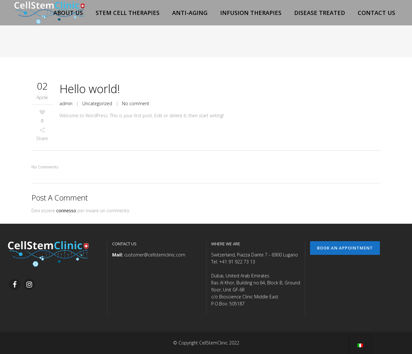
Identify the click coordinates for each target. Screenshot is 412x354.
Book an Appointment (345, 248)
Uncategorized (97, 103)
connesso (66, 211)
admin (65, 103)
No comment (135, 103)
